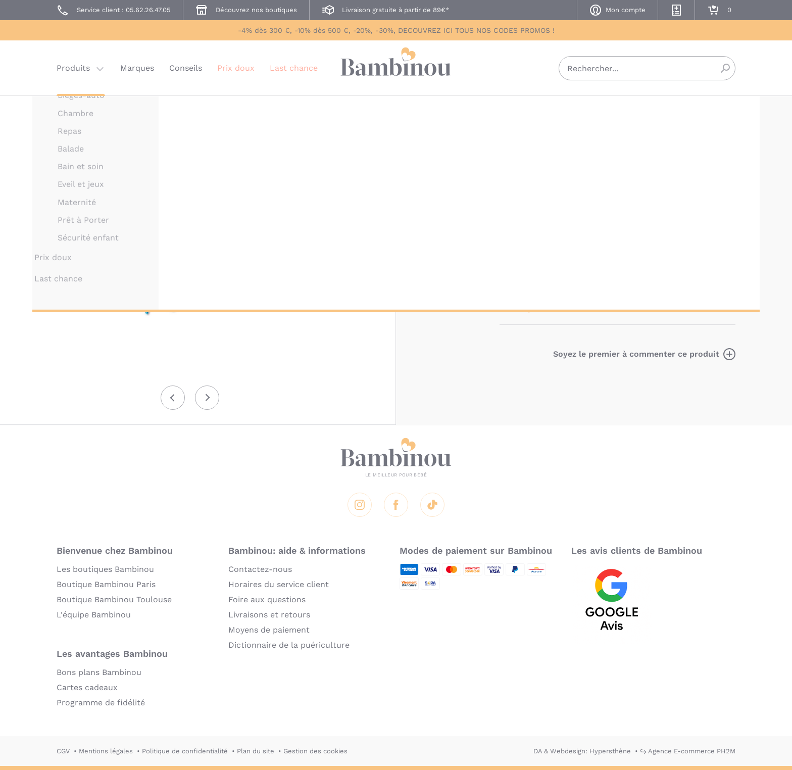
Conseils (185, 68)
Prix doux (236, 68)
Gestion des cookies (315, 751)
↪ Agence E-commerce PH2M (687, 751)
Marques (137, 68)
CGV (63, 751)
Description (523, 168)
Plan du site (255, 751)
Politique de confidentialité (185, 751)
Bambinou (396, 67)
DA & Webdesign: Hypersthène (582, 751)
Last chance (294, 68)
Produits (73, 68)
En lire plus (522, 308)
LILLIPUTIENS (521, 110)
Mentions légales (106, 751)
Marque (576, 168)
